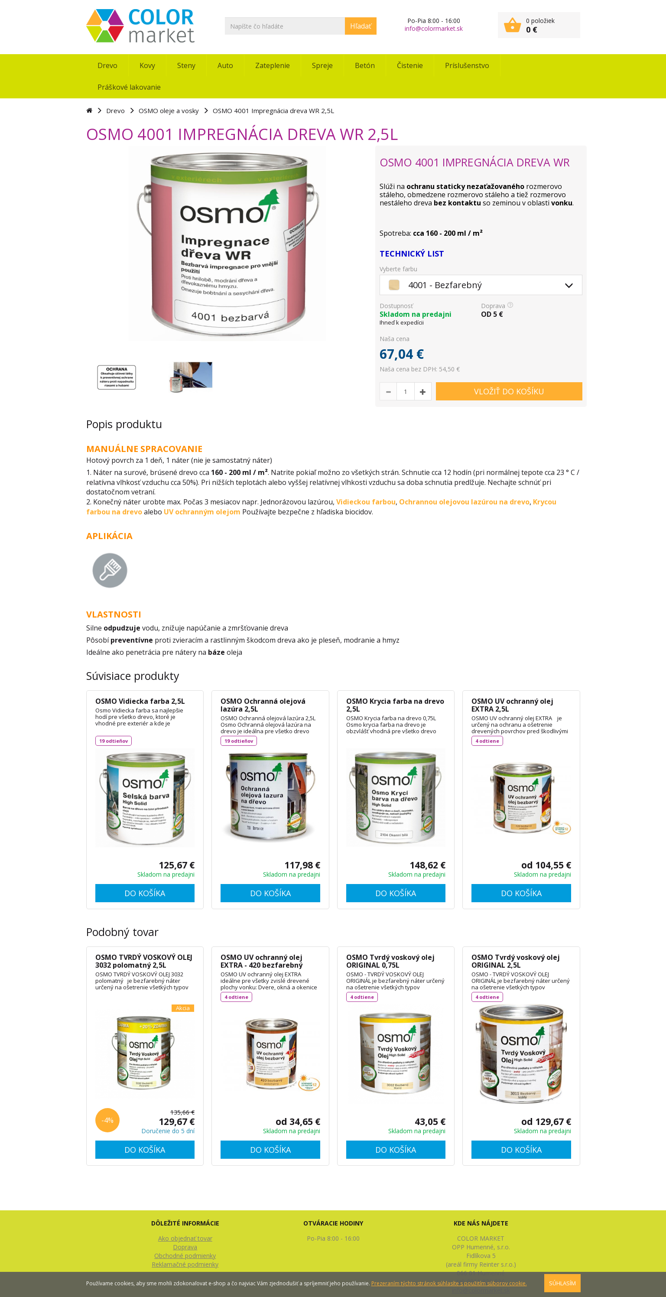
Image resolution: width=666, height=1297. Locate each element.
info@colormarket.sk (434, 28)
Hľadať (360, 26)
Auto (225, 65)
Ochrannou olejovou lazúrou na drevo (464, 502)
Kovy (147, 65)
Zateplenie (272, 65)
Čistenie (410, 65)
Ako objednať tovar (185, 1238)
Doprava (185, 1247)
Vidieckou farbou (366, 502)
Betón (365, 65)
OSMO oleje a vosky (169, 110)
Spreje (322, 65)
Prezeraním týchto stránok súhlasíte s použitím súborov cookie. (449, 1283)
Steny (186, 65)
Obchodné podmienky (185, 1255)
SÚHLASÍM (562, 1283)
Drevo (107, 65)
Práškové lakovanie (129, 87)
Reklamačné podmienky (185, 1264)
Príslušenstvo (467, 65)
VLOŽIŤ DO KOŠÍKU (509, 391)
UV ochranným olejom (202, 512)
